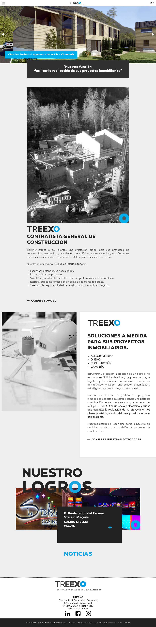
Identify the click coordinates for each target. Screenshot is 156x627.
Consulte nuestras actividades (116, 439)
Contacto (71, 623)
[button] (3, 34)
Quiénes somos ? (43, 301)
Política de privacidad (55, 623)
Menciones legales (35, 623)
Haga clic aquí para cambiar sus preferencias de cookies (104, 623)
